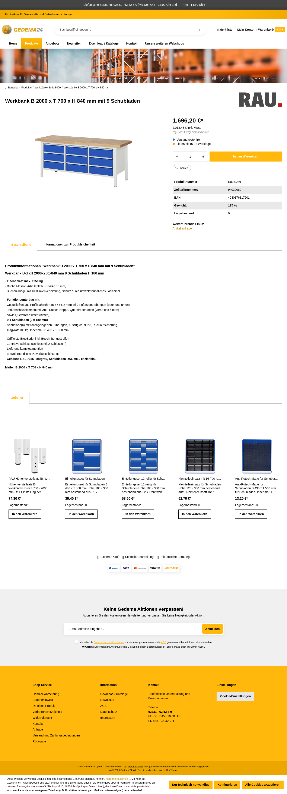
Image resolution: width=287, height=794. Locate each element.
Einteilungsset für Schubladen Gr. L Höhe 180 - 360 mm (86, 478)
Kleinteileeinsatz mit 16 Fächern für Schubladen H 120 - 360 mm (200, 478)
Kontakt (38, 723)
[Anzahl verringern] (177, 157)
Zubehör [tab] (17, 397)
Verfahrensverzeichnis (47, 711)
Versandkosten (135, 766)
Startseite (11, 87)
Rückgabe (39, 741)
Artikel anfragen (183, 228)
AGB (163, 642)
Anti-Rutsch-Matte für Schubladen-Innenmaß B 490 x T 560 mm (256, 478)
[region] (84, 161)
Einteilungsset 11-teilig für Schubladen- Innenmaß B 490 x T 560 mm (143, 478)
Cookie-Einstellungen (235, 696)
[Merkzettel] (225, 29)
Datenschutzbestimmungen (109, 642)
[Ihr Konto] (244, 29)
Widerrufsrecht (42, 717)
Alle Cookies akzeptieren (262, 784)
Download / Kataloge (114, 694)
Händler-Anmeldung (46, 694)
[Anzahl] (190, 157)
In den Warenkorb (245, 156)
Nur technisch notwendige (190, 784)
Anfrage (38, 729)
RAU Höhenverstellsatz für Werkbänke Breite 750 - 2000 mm (30, 478)
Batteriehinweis (43, 700)
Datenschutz (108, 711)
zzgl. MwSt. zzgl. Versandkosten (191, 132)
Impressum (107, 717)
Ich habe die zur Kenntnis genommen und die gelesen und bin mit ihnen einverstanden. (146, 642)
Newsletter (107, 700)
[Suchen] (200, 29)
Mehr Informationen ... (118, 778)
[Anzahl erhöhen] (203, 157)
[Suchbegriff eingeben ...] (130, 29)
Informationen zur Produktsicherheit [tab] (69, 244)
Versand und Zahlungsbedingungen (56, 735)
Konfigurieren (227, 784)
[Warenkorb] (270, 29)
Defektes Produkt (44, 705)
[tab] (21, 245)
